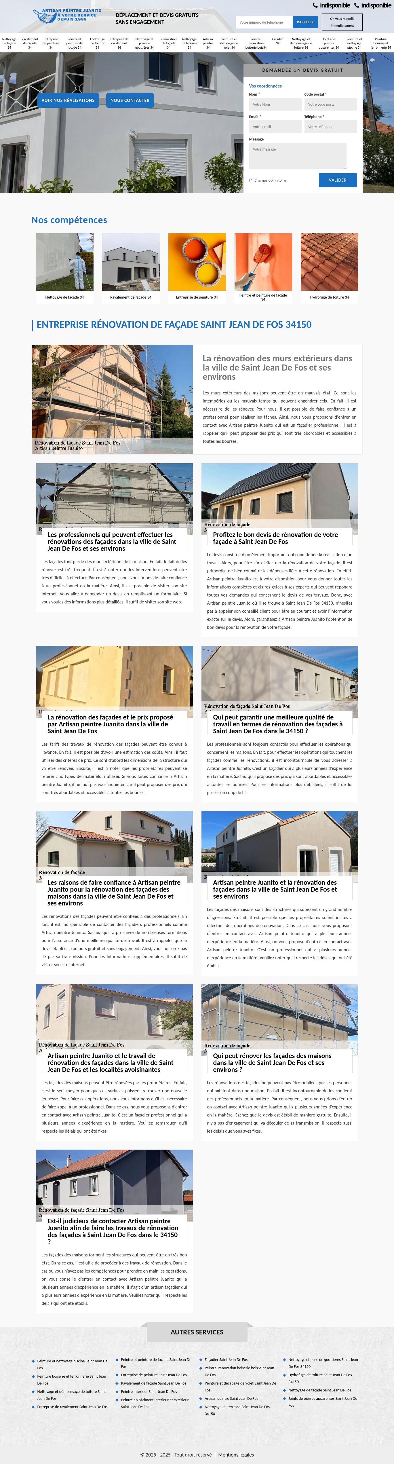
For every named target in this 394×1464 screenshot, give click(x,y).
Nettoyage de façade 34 (9, 43)
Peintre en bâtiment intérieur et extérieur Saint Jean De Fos (155, 1403)
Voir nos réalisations (68, 100)
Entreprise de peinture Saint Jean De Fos (154, 1374)
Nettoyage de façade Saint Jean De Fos (320, 1390)
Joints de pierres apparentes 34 (329, 43)
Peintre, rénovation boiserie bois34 (256, 43)
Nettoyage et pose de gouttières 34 (144, 43)
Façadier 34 (278, 41)
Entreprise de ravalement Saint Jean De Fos (72, 1406)
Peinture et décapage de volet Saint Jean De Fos (240, 1387)
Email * (255, 116)
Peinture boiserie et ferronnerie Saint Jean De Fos (71, 1380)
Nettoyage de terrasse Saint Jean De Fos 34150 (237, 1410)
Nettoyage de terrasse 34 (189, 43)
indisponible (331, 5)
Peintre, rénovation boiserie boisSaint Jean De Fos (239, 1371)
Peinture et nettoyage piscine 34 (354, 43)
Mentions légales (236, 1455)
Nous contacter (130, 100)
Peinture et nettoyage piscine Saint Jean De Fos (72, 1364)
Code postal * (315, 94)
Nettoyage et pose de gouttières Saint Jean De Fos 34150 (323, 1363)
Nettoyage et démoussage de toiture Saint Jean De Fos (71, 1395)
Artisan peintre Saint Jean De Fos (231, 1398)
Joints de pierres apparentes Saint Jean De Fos (323, 1402)
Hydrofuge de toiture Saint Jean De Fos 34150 (320, 1378)
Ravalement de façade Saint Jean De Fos (153, 1383)
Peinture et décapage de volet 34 (229, 43)
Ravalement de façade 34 (30, 43)
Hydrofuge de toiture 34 (97, 43)
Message (256, 139)
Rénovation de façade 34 (168, 43)
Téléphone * (314, 116)
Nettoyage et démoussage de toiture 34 (301, 43)
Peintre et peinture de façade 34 (74, 43)
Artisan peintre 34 (208, 43)
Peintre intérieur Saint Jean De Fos (149, 1391)
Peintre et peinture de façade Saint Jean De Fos (156, 1363)
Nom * (254, 94)
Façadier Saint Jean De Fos (226, 1359)
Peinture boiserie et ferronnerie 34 (381, 43)
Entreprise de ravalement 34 (119, 43)
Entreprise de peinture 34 (51, 43)
